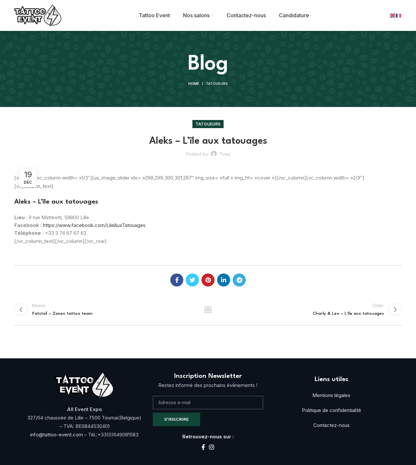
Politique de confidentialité (331, 410)
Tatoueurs (217, 83)
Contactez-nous (331, 425)
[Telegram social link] (239, 279)
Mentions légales (331, 395)
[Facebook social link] (176, 279)
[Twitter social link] (192, 279)
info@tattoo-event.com (57, 435)
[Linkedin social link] (223, 279)
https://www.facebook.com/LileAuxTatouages (94, 225)
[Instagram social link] (211, 447)
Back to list (208, 309)
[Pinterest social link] (208, 279)
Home (193, 83)
